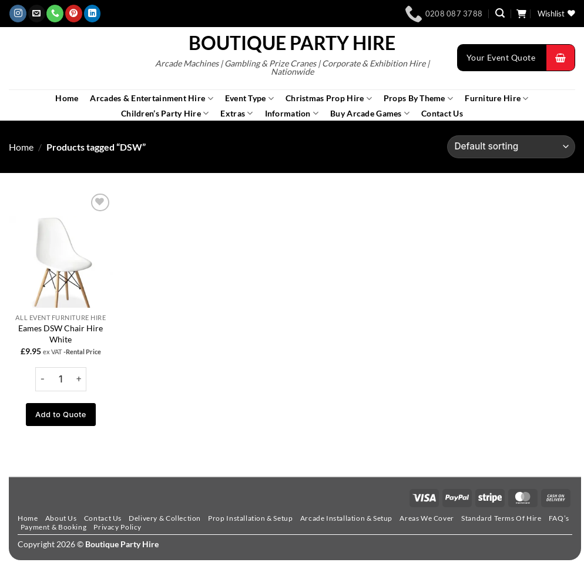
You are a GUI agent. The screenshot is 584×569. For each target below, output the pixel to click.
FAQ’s (559, 518)
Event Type (249, 98)
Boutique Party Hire (292, 43)
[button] (500, 13)
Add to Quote (60, 414)
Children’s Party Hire (165, 113)
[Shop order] (511, 146)
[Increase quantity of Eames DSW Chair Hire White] (79, 379)
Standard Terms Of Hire (501, 518)
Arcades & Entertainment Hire (151, 98)
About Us (61, 518)
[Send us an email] (36, 13)
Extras (236, 113)
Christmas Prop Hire (329, 98)
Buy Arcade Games (370, 113)
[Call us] (54, 13)
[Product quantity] (61, 379)
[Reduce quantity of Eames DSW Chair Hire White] (43, 379)
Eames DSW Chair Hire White (60, 333)
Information (292, 113)
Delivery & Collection (165, 518)
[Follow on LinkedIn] (92, 13)
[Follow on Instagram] (17, 13)
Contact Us (442, 113)
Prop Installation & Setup (250, 518)
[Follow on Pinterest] (73, 13)
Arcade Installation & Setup (346, 518)
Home (66, 98)
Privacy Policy (117, 527)
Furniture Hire (496, 98)
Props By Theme (418, 98)
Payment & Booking (53, 527)
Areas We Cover (427, 518)
